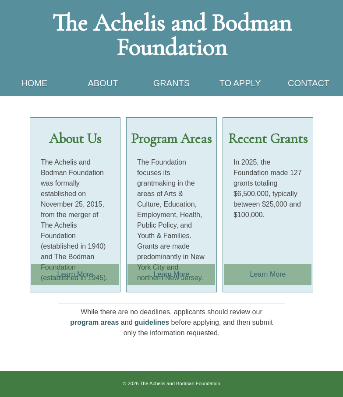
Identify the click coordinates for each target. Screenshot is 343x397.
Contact (308, 83)
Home (34, 83)
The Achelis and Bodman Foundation (171, 35)
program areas (94, 322)
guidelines (151, 322)
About (103, 83)
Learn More (75, 274)
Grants (171, 83)
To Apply (240, 83)
